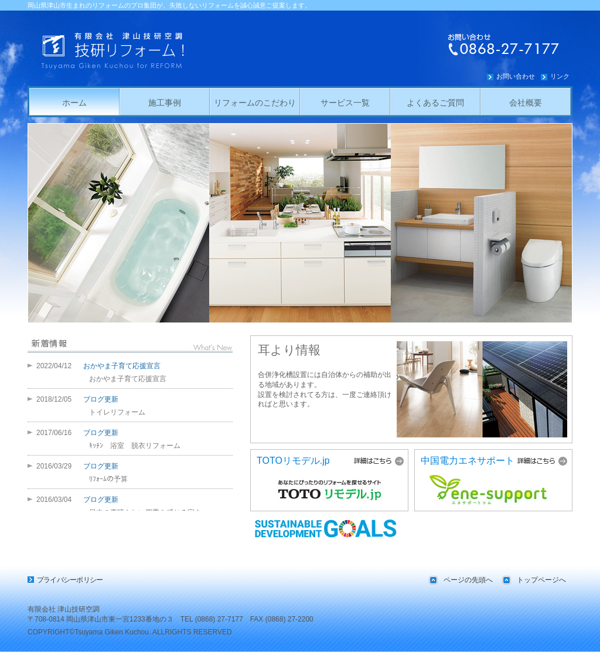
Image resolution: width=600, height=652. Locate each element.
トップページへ (541, 580)
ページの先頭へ (468, 580)
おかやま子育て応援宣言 (122, 366)
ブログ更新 (100, 399)
